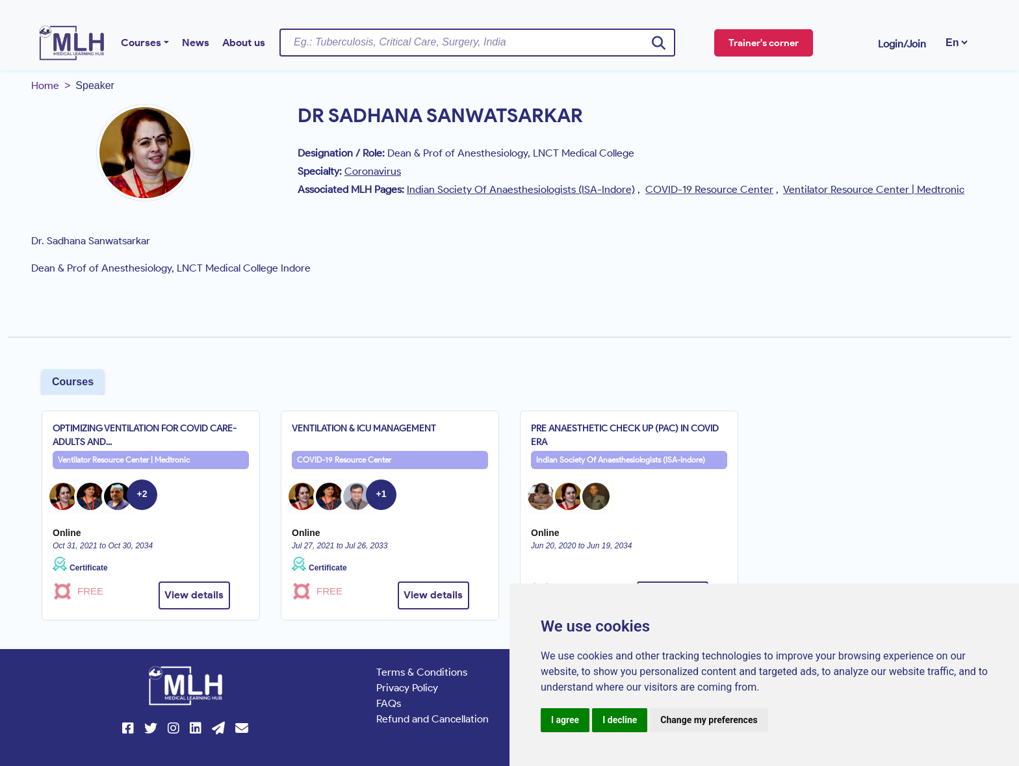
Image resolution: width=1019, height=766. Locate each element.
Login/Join (902, 44)
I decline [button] (619, 720)
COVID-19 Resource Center (344, 460)
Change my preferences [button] (708, 720)
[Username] (477, 42)
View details (194, 595)
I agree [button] (565, 720)
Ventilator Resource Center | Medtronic (124, 460)
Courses (141, 42)
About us (243, 42)
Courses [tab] (73, 381)
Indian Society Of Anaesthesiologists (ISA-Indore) (620, 460)
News (195, 42)
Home (45, 85)
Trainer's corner (764, 43)
